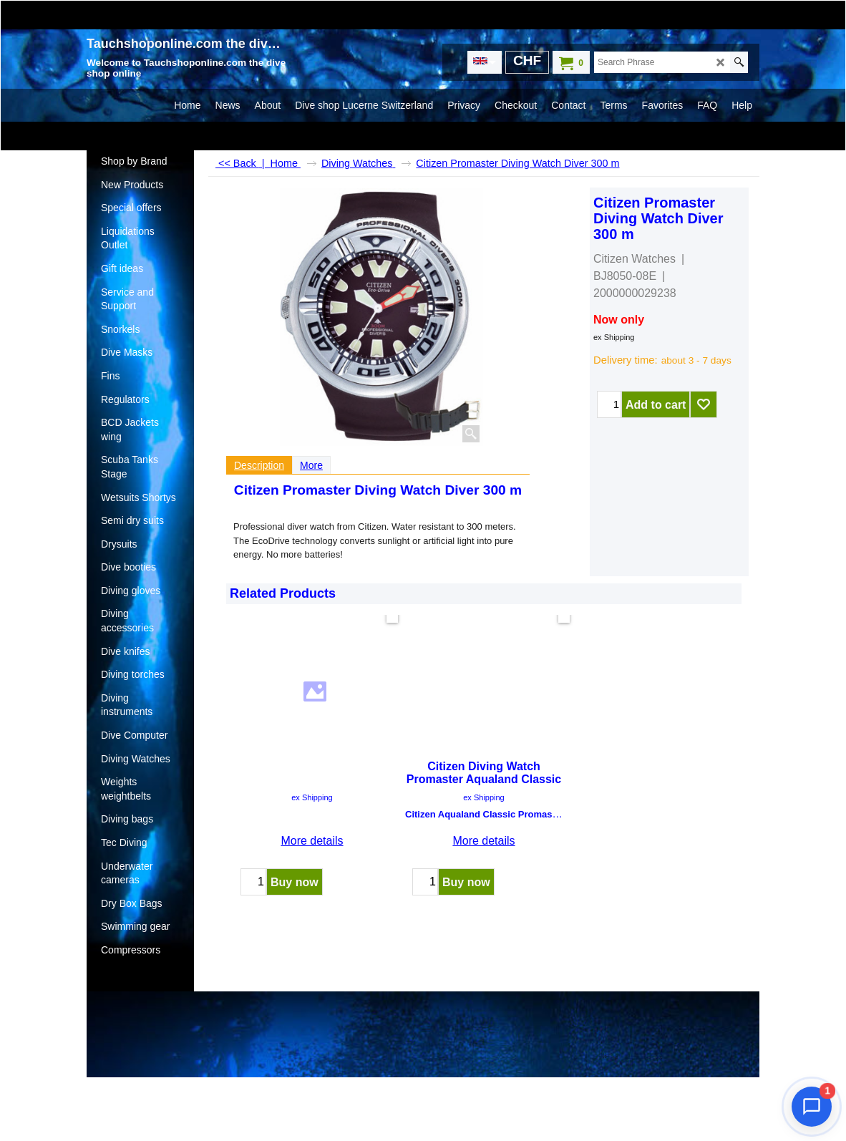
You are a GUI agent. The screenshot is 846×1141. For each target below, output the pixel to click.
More (311, 465)
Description (259, 465)
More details (312, 789)
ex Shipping (614, 337)
